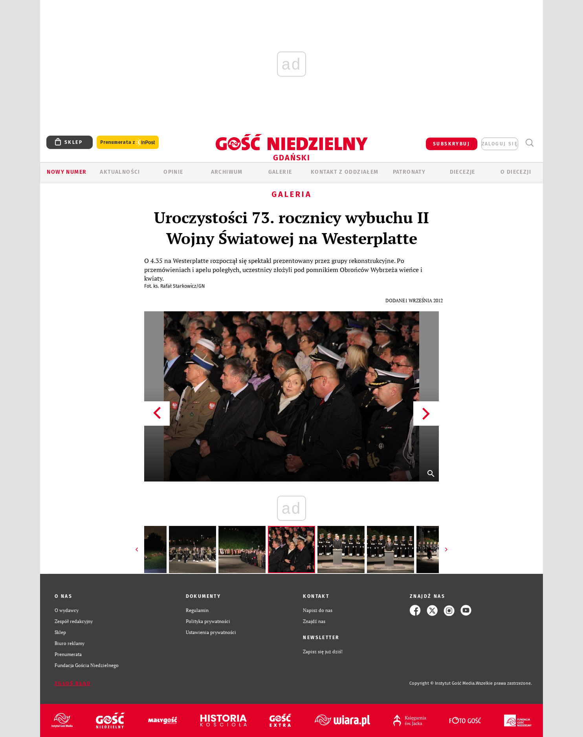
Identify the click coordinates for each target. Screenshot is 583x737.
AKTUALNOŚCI (120, 172)
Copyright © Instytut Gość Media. (442, 683)
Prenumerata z (127, 142)
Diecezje (462, 172)
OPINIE (173, 172)
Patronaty (409, 172)
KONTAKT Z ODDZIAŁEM (345, 172)
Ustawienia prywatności (211, 632)
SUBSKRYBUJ (451, 144)
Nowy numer (66, 172)
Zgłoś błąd (73, 683)
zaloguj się (500, 144)
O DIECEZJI (515, 172)
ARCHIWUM (227, 172)
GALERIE (280, 172)
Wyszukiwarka (529, 143)
